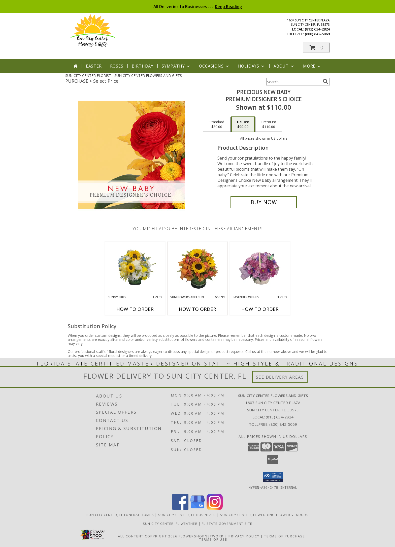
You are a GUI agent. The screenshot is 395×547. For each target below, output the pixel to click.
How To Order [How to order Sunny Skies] (135, 309)
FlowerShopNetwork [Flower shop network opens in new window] (201, 536)
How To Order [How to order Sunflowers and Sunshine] (197, 309)
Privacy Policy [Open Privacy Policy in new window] (243, 536)
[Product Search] (293, 81)
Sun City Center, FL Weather (170, 523)
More (312, 66)
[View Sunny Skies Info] (135, 268)
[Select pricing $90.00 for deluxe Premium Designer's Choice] (243, 124)
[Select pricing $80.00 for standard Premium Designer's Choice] (217, 124)
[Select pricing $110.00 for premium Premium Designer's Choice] (268, 124)
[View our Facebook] (180, 508)
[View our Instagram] (215, 508)
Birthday (142, 66)
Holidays (251, 66)
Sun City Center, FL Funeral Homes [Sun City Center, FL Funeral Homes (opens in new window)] (120, 514)
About (284, 66)
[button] (316, 47)
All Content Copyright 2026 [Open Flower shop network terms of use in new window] (147, 536)
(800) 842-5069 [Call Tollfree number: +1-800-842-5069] (283, 424)
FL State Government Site (227, 523)
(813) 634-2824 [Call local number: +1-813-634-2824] (317, 29)
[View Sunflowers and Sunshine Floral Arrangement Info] (198, 268)
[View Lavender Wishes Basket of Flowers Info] (260, 268)
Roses (116, 66)
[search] (325, 81)
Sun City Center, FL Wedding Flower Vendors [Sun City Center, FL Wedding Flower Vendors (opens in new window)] (264, 514)
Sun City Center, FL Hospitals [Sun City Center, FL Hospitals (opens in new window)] (187, 514)
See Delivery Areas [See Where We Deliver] (280, 377)
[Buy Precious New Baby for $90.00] (264, 202)
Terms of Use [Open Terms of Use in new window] (213, 539)
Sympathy (176, 66)
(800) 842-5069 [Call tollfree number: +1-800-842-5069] (317, 34)
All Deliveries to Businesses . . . (197, 6)
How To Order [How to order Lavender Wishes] (260, 309)
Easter (94, 66)
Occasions (214, 66)
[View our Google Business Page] (197, 508)
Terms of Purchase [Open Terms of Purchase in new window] (284, 536)
